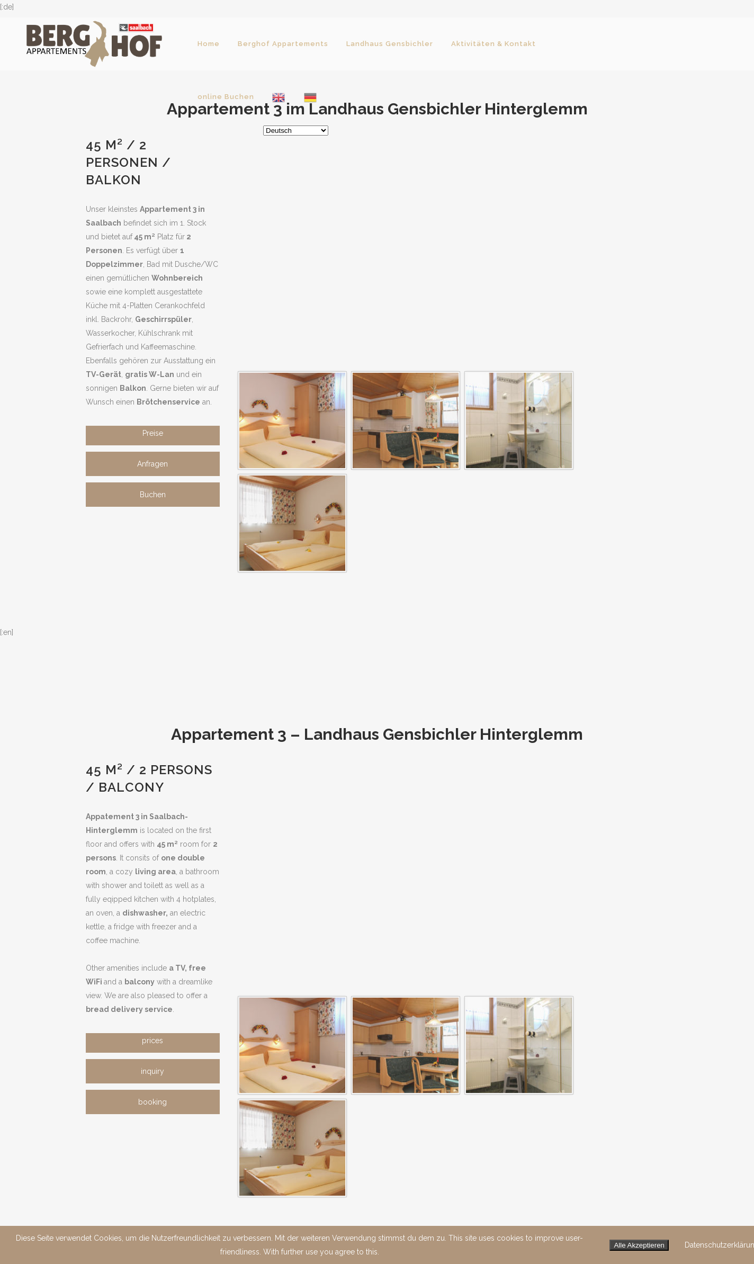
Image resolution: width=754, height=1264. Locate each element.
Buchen (153, 494)
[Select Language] (295, 130)
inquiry (152, 1071)
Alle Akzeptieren (639, 1245)
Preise (152, 433)
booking (152, 1102)
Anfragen (152, 464)
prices (152, 1040)
